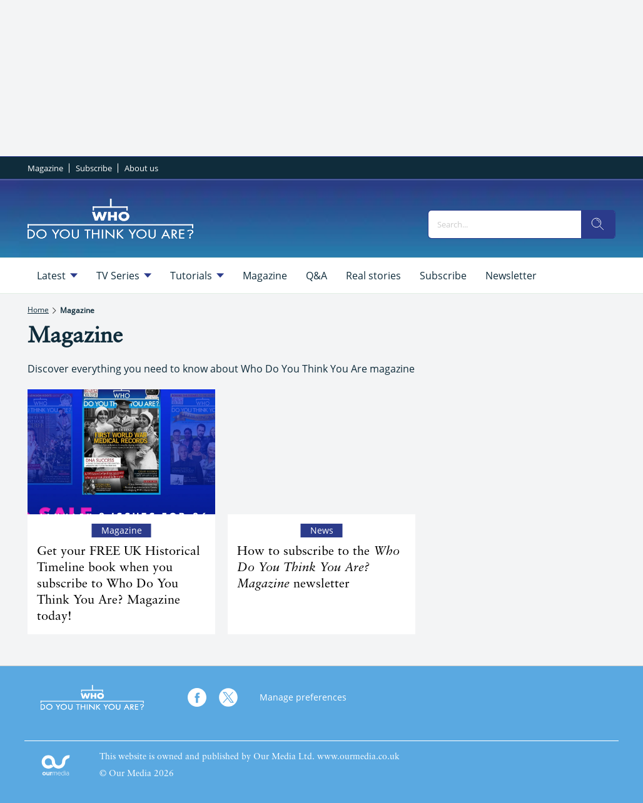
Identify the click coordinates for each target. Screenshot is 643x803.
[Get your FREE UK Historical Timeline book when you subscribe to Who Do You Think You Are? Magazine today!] (121, 451)
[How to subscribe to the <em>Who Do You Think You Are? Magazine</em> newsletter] (321, 451)
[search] (598, 224)
